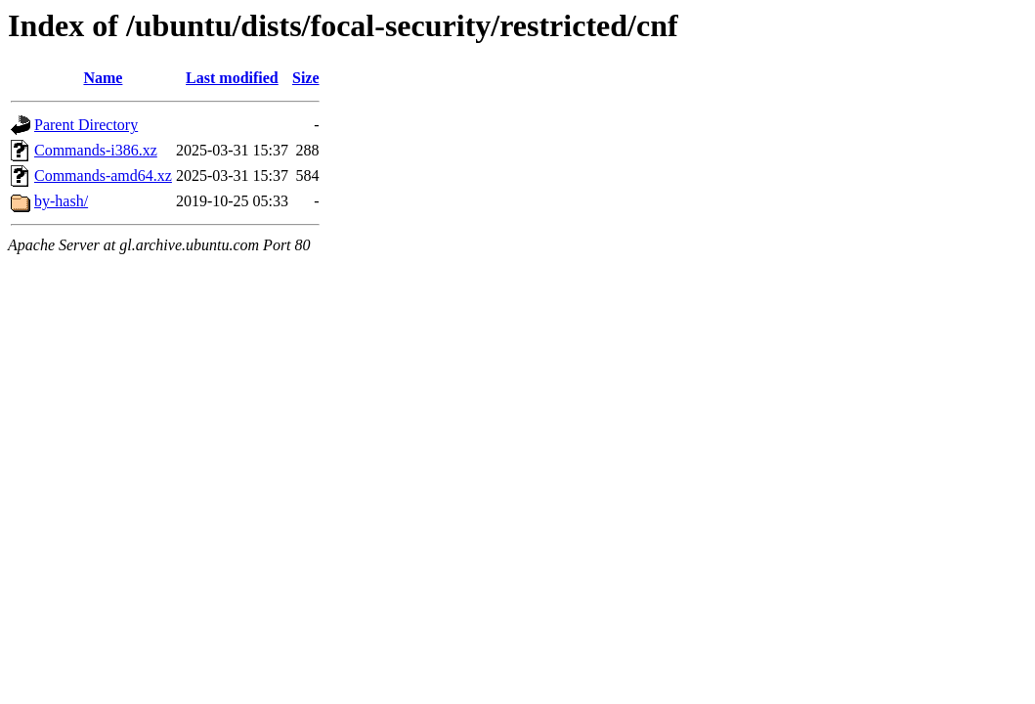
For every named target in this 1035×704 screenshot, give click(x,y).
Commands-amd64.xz (103, 175)
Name (102, 77)
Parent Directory (86, 124)
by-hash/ (61, 201)
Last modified (232, 77)
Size (306, 77)
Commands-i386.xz (95, 150)
